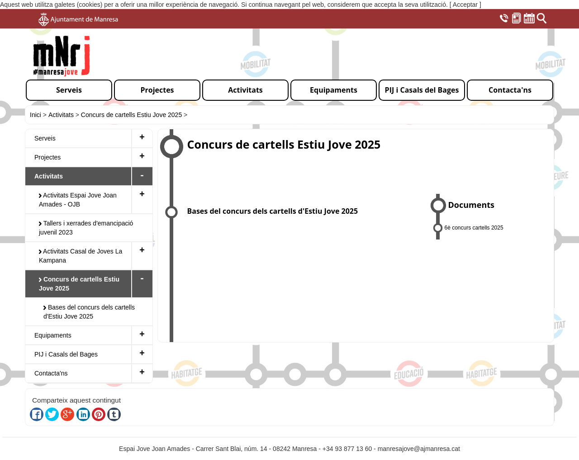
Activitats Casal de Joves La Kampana (80, 256)
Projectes (47, 157)
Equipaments (52, 335)
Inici (35, 114)
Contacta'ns (51, 373)
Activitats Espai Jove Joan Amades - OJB (78, 200)
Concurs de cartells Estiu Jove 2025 (131, 114)
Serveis (45, 138)
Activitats (61, 114)
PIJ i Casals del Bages (66, 354)
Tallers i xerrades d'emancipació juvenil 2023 (86, 228)
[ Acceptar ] (465, 4)
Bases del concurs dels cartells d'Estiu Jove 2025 (89, 312)
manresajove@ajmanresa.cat (419, 448)
